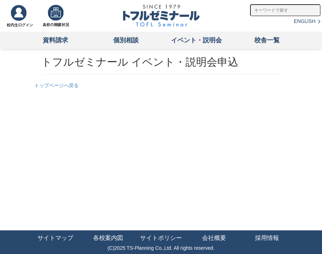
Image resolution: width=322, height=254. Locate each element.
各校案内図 (108, 238)
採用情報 (267, 238)
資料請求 (55, 40)
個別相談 (126, 40)
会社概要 (214, 238)
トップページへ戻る (56, 85)
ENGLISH (307, 21)
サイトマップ (55, 238)
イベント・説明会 (196, 40)
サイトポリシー (161, 238)
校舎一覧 (267, 40)
